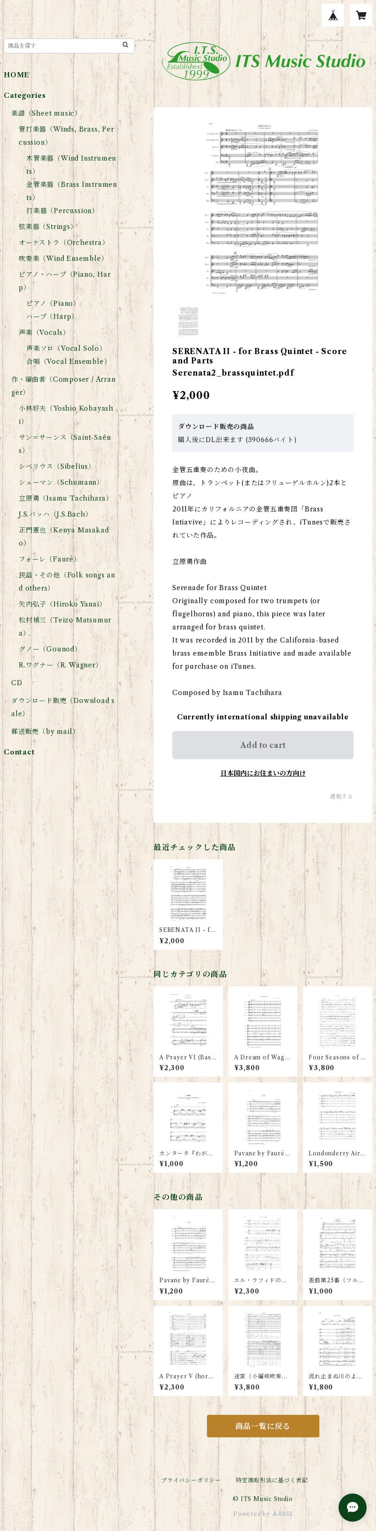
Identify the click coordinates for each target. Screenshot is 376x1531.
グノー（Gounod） (50, 649)
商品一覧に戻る (263, 1426)
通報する (342, 796)
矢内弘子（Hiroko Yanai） (62, 604)
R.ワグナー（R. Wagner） (61, 665)
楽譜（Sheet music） (46, 113)
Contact (19, 752)
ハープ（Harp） (52, 316)
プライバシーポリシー (191, 1480)
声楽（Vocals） (44, 332)
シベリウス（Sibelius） (57, 466)
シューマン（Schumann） (61, 482)
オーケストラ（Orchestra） (64, 242)
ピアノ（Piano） (53, 303)
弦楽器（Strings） (48, 226)
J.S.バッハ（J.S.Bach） (55, 514)
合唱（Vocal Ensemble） (68, 361)
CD (16, 683)
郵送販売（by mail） (45, 731)
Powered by (263, 1513)
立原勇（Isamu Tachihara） (66, 498)
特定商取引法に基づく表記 (272, 1480)
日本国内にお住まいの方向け (263, 773)
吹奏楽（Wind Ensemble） (63, 258)
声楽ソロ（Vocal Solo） (66, 348)
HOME (16, 75)
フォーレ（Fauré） (50, 559)
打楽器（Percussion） (62, 211)
